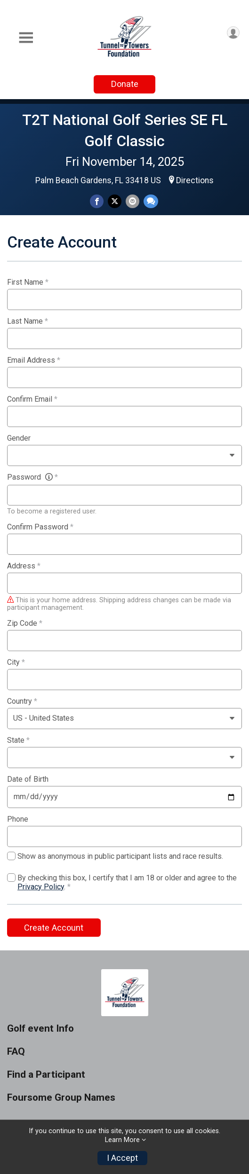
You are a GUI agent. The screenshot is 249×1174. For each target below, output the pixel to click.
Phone (17, 819)
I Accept (122, 1158)
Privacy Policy (40, 886)
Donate (124, 84)
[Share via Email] (132, 201)
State (18, 740)
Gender (19, 438)
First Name (27, 282)
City (16, 662)
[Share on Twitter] (114, 201)
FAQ (16, 1051)
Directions (195, 180)
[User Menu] (233, 32)
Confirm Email (32, 399)
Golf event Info (40, 1028)
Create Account (53, 928)
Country (22, 701)
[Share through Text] (151, 201)
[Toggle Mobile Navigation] (25, 37)
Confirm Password (40, 527)
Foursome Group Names (61, 1097)
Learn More (122, 1140)
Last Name (27, 321)
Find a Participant (46, 1074)
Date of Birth (27, 779)
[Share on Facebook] (97, 201)
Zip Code (24, 623)
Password (32, 477)
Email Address (33, 360)
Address (23, 566)
